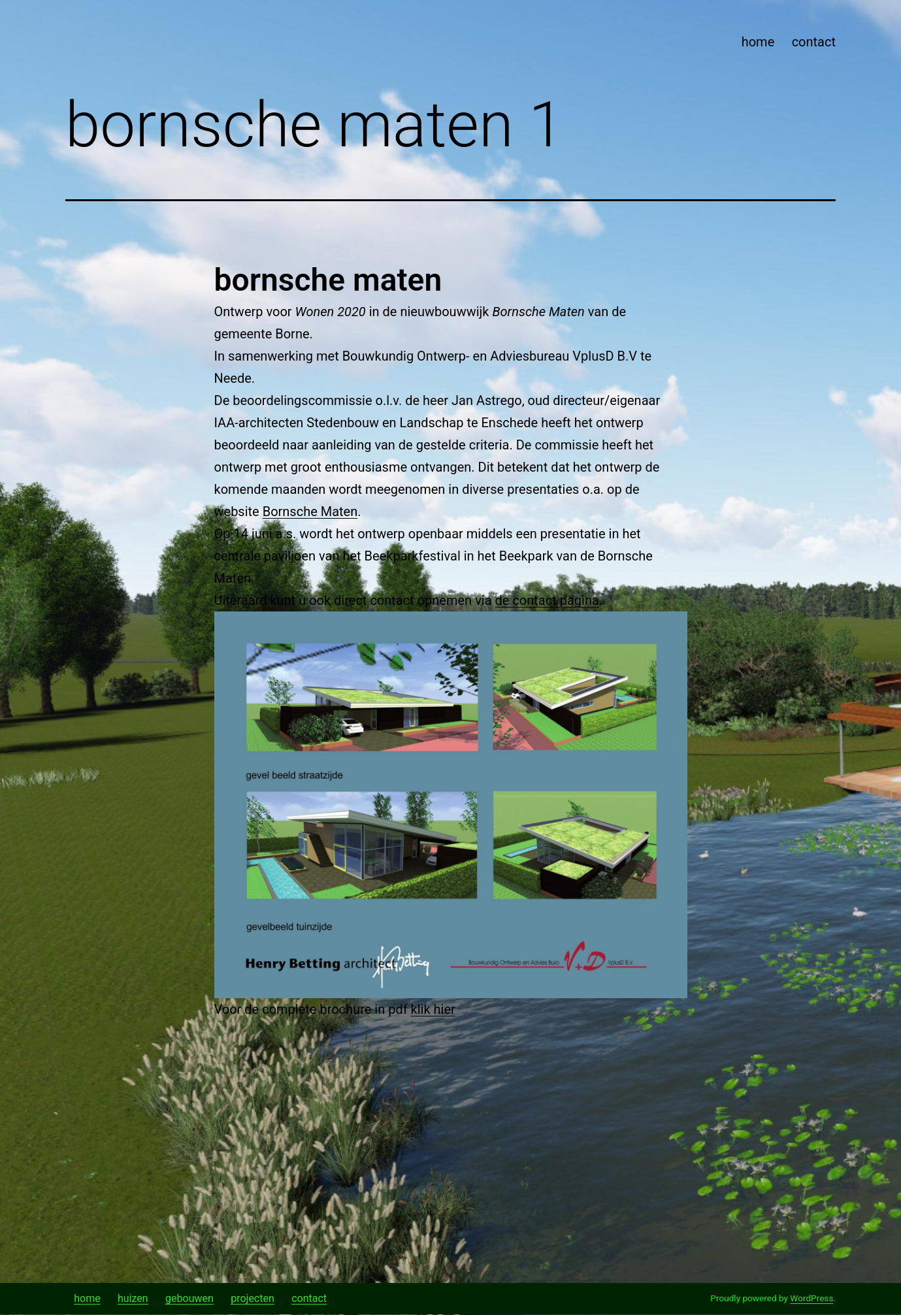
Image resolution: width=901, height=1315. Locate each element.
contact (814, 42)
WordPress (811, 1298)
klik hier (433, 1009)
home (758, 42)
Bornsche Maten (310, 511)
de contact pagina (547, 600)
